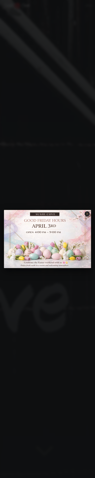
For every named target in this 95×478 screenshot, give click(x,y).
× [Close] (87, 213)
